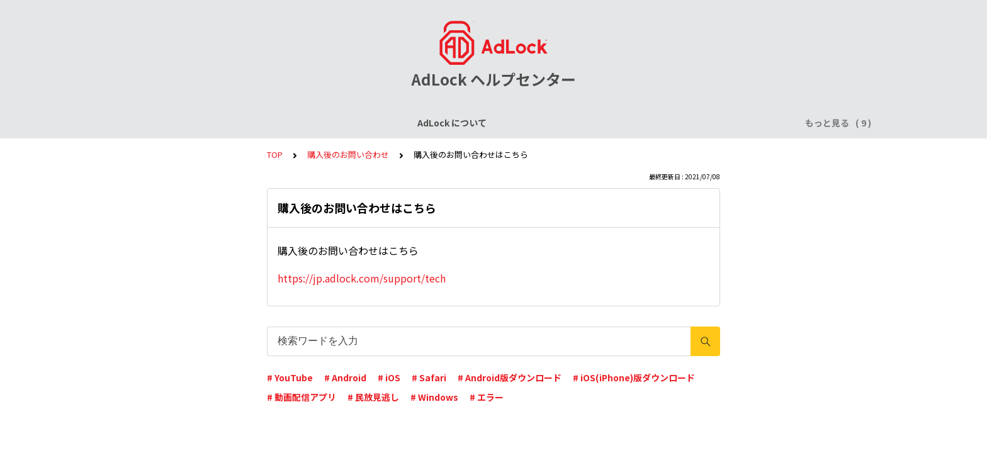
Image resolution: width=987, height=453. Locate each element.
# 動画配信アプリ (301, 397)
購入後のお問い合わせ (348, 154)
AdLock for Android (521, 122)
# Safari (429, 377)
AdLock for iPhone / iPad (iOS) (397, 122)
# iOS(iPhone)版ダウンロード (634, 377)
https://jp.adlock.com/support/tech (362, 278)
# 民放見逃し (373, 397)
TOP (275, 154)
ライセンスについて (275, 122)
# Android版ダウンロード (509, 377)
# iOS (389, 377)
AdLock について (183, 122)
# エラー (487, 397)
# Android (345, 377)
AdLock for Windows (625, 122)
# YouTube (290, 377)
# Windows (434, 397)
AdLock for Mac (721, 122)
